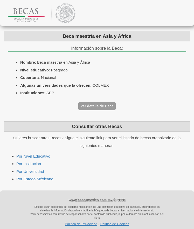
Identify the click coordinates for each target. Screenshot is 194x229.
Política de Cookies (114, 224)
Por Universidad (30, 171)
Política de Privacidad (81, 224)
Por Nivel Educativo (33, 156)
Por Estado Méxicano (34, 179)
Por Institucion (28, 163)
